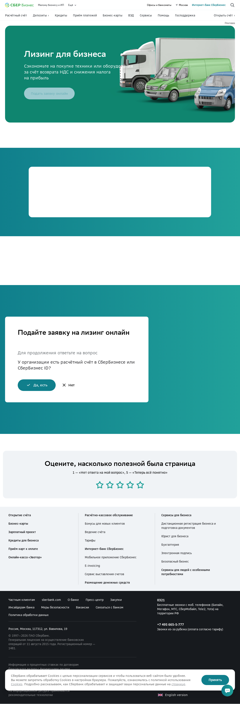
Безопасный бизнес (175, 561)
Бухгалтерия (170, 545)
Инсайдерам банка (21, 607)
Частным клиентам (21, 600)
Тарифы (90, 540)
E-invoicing (92, 566)
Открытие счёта (19, 515)
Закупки (116, 600)
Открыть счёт (223, 15)
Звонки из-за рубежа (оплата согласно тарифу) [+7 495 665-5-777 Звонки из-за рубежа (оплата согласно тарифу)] (194, 626)
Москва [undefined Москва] (182, 5)
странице (178, 684)
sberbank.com (51, 600)
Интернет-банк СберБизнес (209, 5)
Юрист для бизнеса (174, 536)
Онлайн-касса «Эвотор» (25, 557)
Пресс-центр (95, 600)
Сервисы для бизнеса (176, 515)
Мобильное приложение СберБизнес (110, 557)
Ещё (70, 5)
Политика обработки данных (28, 615)
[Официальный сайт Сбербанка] (19, 5)
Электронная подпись (176, 553)
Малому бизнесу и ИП (51, 5)
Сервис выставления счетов (104, 574)
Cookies (16, 684)
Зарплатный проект (22, 532)
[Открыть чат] (227, 690)
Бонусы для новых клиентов (105, 523)
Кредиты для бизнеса (23, 540)
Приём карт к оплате (23, 549)
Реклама (230, 23)
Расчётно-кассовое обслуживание (109, 515)
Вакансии (82, 607)
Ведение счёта (95, 532)
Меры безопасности (55, 607)
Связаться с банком (109, 607)
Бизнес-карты (18, 523)
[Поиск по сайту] (232, 5)
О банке (73, 600)
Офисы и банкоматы (159, 5)
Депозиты (40, 15)
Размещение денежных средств (107, 582)
